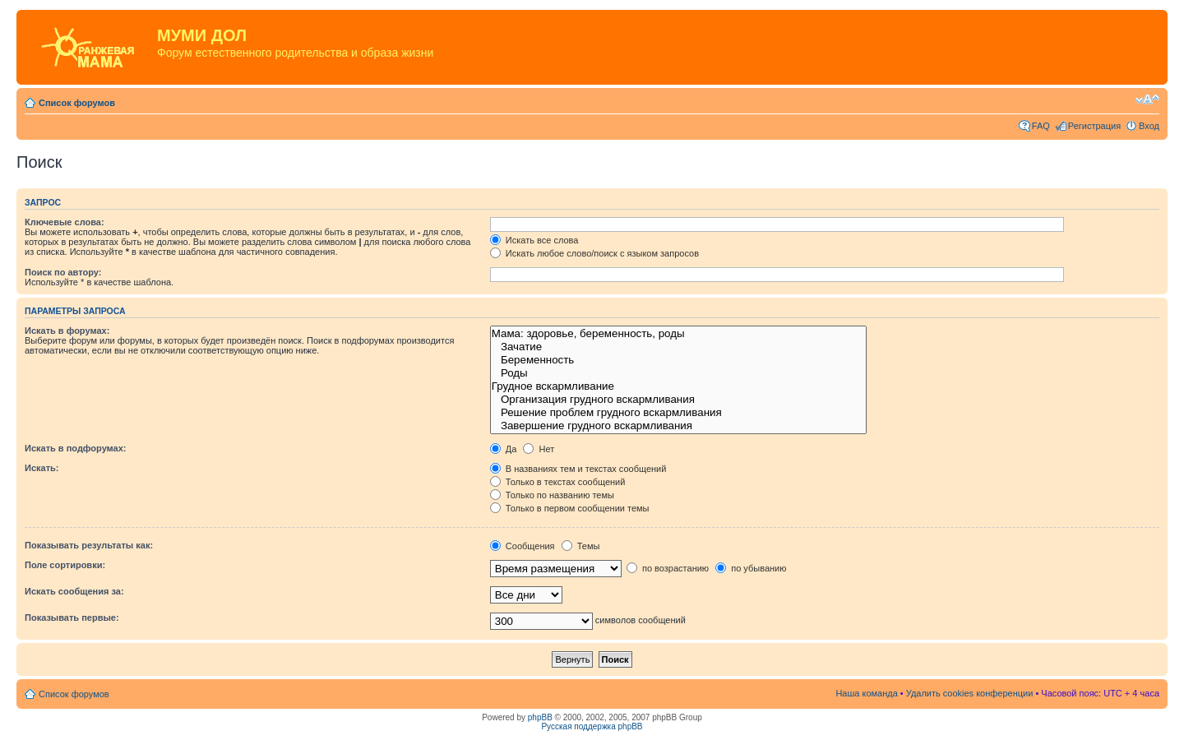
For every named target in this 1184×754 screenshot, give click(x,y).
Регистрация (1094, 126)
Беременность (678, 360)
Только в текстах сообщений (558, 482)
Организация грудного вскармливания (678, 399)
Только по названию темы (552, 495)
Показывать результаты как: (89, 545)
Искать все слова (534, 240)
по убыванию (750, 568)
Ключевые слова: (64, 222)
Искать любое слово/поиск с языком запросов (594, 253)
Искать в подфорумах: (76, 448)
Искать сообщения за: (74, 591)
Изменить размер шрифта (1147, 99)
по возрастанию (668, 568)
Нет (538, 449)
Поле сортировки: (65, 565)
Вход (1149, 126)
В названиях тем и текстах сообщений (578, 469)
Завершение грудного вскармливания (678, 426)
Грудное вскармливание (678, 386)
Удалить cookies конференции (970, 693)
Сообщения (522, 546)
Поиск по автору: (63, 272)
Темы (581, 546)
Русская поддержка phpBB (591, 726)
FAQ (1041, 126)
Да (503, 449)
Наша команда (866, 693)
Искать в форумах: (67, 330)
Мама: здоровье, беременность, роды (678, 333)
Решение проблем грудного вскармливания (678, 412)
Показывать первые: (72, 617)
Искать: (41, 468)
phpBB (540, 717)
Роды (678, 373)
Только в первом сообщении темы (570, 508)
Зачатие (678, 347)
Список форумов (77, 103)
